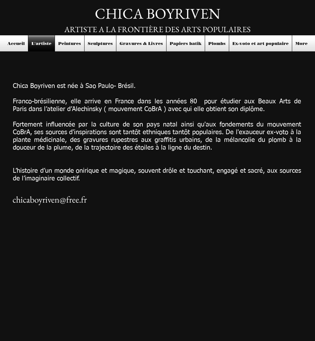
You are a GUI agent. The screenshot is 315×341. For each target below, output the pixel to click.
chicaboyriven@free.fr (50, 199)
